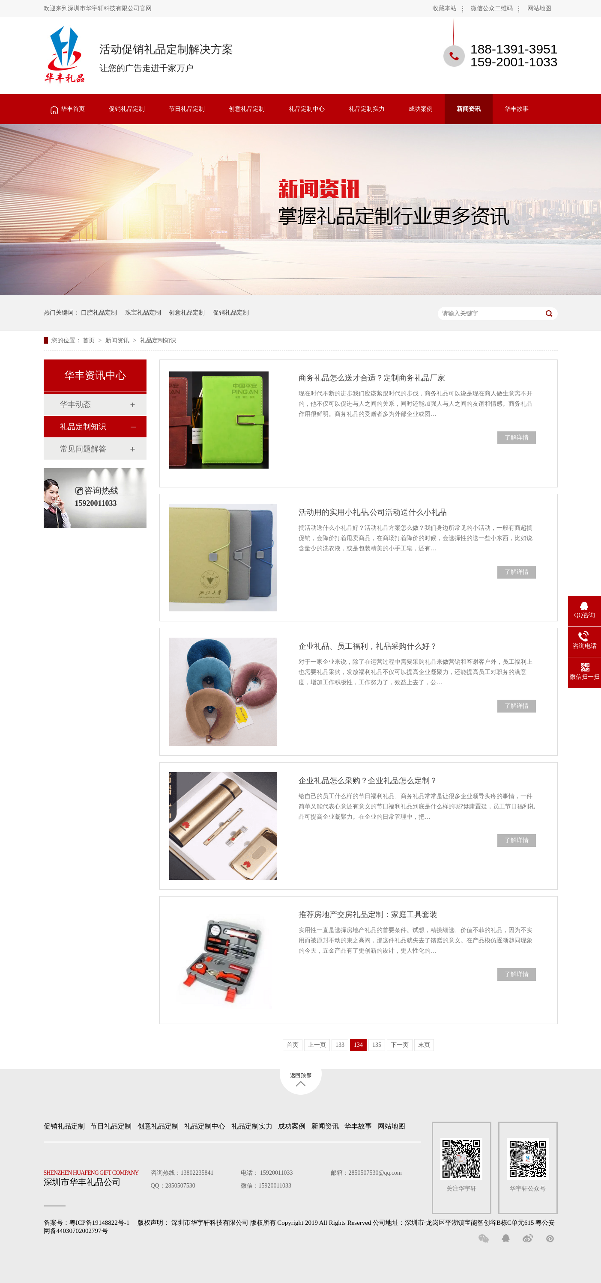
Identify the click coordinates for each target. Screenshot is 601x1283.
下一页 (400, 1045)
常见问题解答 (83, 449)
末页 (424, 1045)
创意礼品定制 (247, 109)
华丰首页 (73, 109)
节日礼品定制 (187, 109)
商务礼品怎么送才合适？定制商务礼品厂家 (372, 378)
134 (358, 1045)
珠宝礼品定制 (143, 312)
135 (376, 1045)
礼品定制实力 (367, 109)
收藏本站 (445, 8)
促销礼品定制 (127, 109)
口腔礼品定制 (99, 312)
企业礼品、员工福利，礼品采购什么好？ (368, 646)
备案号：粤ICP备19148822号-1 (87, 1222)
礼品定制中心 (307, 109)
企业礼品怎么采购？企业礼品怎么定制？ (368, 780)
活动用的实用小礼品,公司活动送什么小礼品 (373, 512)
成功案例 (421, 109)
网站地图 (539, 8)
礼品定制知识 (158, 340)
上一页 (317, 1045)
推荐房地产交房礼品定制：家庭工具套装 (368, 914)
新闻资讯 (469, 109)
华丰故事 (517, 109)
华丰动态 (75, 404)
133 (339, 1045)
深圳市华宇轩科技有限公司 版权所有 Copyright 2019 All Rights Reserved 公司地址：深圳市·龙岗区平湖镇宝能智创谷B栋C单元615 (352, 1222)
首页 (89, 340)
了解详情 (517, 437)
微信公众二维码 (492, 8)
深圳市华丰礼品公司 (95, 1176)
